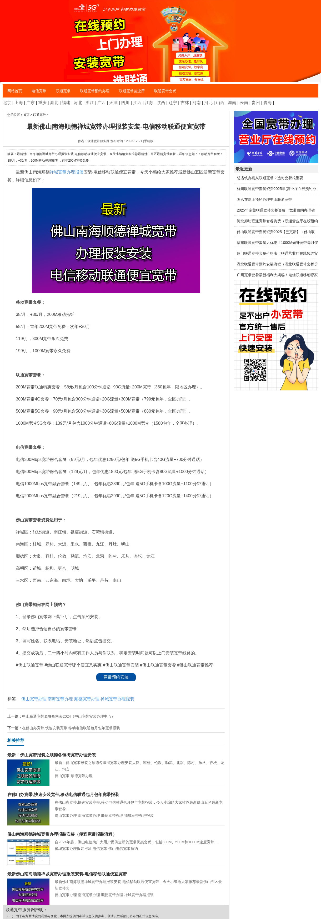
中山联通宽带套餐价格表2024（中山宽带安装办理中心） (68, 716)
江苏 (149, 102)
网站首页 (14, 91)
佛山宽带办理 (34, 699)
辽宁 (173, 102)
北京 (7, 102)
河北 (78, 102)
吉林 (184, 102)
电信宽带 (39, 91)
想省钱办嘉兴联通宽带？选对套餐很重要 (270, 178)
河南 (196, 102)
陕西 (161, 102)
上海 (18, 102)
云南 (244, 102)
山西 (220, 102)
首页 (26, 115)
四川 (125, 102)
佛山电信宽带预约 (123, 848)
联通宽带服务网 (98, 141)
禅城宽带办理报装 (67, 172)
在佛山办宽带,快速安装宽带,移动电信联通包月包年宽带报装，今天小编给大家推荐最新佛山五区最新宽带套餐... (116, 801)
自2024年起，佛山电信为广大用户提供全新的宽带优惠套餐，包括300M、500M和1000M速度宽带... (116, 837)
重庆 (42, 102)
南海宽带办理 (60, 699)
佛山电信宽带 (96, 848)
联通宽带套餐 (165, 91)
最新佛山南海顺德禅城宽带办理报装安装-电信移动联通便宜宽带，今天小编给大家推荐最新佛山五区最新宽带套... (116, 880)
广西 (101, 102)
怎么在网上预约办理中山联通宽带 (264, 199)
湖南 (232, 102)
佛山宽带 (62, 776)
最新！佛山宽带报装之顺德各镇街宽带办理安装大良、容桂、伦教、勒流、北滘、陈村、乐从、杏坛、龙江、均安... (116, 761)
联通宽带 (63, 91)
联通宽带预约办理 (94, 91)
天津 (113, 102)
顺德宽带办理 (86, 699)
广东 (30, 102)
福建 (66, 102)
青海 (267, 102)
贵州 (256, 102)
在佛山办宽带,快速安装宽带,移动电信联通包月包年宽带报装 (71, 728)
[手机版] (148, 141)
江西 (137, 102)
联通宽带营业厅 (132, 91)
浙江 (90, 102)
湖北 (54, 102)
